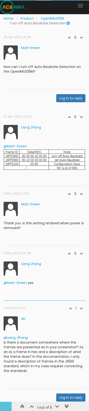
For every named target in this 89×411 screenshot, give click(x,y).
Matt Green (30, 47)
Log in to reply (70, 98)
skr (23, 318)
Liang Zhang (31, 127)
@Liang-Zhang (16, 337)
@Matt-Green (15, 146)
